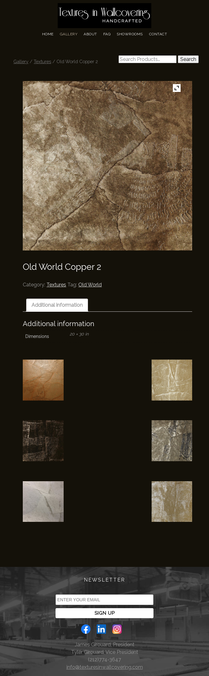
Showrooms (130, 34)
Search (188, 59)
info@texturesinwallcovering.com (104, 667)
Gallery (69, 34)
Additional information (57, 305)
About (90, 34)
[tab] (57, 305)
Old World (90, 285)
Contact (158, 34)
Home (48, 34)
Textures (42, 61)
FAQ (107, 34)
